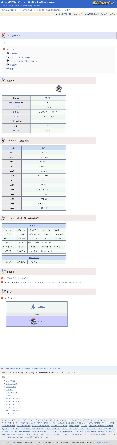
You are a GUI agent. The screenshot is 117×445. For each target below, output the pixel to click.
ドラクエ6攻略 (66, 429)
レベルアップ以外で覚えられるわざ (23, 61)
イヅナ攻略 (26, 434)
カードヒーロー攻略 (52, 434)
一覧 (58, 14)
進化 (11, 69)
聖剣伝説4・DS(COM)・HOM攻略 (101, 426)
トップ (53, 14)
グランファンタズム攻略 (41, 426)
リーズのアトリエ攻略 (59, 426)
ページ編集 (84, 14)
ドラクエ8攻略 (90, 429)
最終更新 (64, 14)
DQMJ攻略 (5, 429)
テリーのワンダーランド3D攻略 (32, 429)
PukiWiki (15, 442)
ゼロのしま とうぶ (42, 282)
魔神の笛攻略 (16, 434)
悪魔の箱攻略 (102, 431)
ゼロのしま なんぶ (77, 282)
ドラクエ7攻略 (78, 429)
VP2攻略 (84, 426)
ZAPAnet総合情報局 (9, 10)
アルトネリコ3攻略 (24, 426)
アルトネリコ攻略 (107, 423)
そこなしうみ (11, 387)
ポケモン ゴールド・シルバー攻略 (14, 420)
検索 (70, 14)
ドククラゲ (13, 35)
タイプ (16, 107)
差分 (97, 14)
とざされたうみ (10, 278)
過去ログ (103, 14)
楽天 (21, 437)
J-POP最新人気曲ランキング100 (36, 437)
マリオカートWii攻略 (39, 431)
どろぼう (59, 238)
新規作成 (92, 14)
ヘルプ (75, 14)
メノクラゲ (41, 307)
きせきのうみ (23, 278)
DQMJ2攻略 (15, 429)
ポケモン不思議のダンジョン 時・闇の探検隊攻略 (30, 423)
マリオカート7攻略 (55, 431)
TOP (3, 42)
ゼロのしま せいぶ (60, 282)
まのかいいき (11, 396)
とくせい (16, 112)
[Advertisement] (58, 22)
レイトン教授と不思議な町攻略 (85, 431)
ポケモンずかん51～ (13, 410)
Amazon (16, 437)
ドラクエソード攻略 (52, 429)
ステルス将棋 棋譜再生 (97, 434)
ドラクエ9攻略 (102, 429)
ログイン (113, 14)
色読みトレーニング (80, 434)
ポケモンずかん (14, 103)
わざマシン (34, 226)
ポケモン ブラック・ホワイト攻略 (40, 420)
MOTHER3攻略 (24, 431)
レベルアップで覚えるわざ (20, 57)
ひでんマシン (34, 258)
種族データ (14, 54)
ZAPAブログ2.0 (65, 434)
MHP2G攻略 (67, 431)
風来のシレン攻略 (11, 431)
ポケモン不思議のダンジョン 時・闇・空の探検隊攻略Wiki (28, 2)
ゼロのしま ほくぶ (25, 282)
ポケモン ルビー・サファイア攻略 (87, 423)
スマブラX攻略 (74, 426)
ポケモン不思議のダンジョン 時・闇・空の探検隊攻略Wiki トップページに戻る (32, 368)
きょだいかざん (11, 384)
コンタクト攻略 (37, 434)
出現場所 (13, 65)
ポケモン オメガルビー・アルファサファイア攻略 (71, 420)
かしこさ (16, 130)
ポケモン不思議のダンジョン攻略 (62, 423)
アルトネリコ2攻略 (8, 426)
